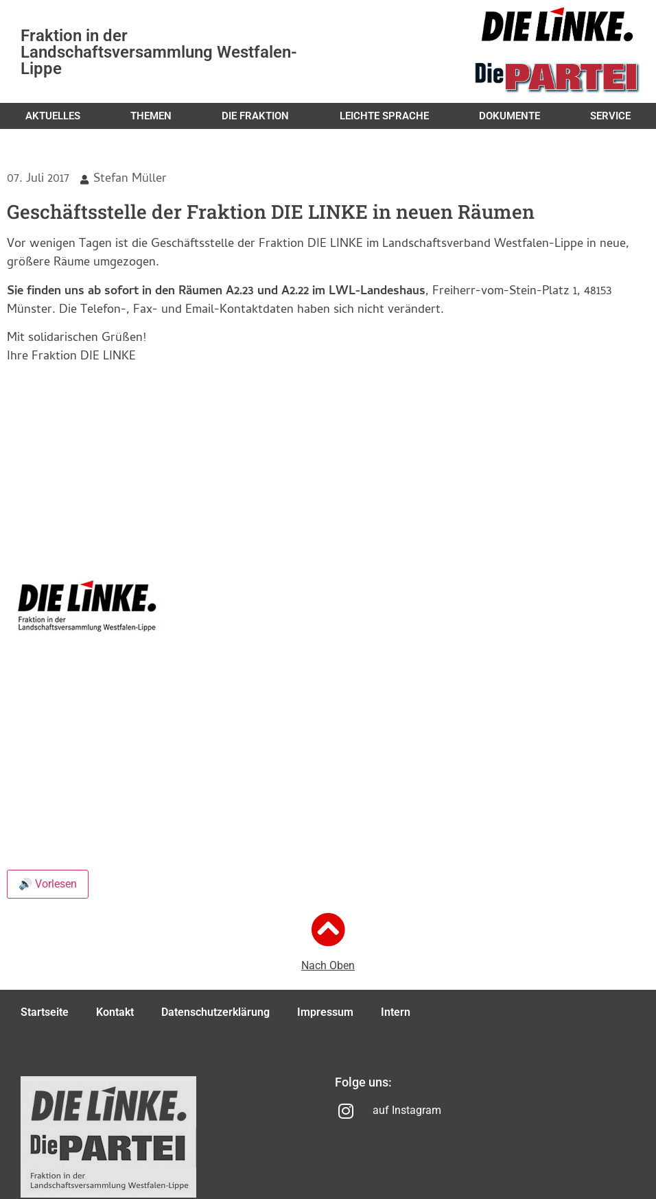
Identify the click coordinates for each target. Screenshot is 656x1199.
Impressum (325, 1012)
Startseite (45, 1012)
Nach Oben (328, 965)
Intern (395, 1012)
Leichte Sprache (384, 116)
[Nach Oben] (328, 929)
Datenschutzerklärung (215, 1012)
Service (610, 116)
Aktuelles (52, 116)
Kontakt (115, 1012)
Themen (151, 116)
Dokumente (509, 116)
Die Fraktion (255, 116)
